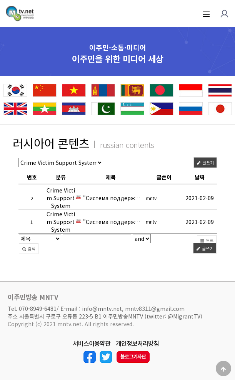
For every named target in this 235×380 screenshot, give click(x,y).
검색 (28, 249)
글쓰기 (205, 164)
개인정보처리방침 (137, 343)
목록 (206, 241)
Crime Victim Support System (61, 199)
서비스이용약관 (91, 343)
